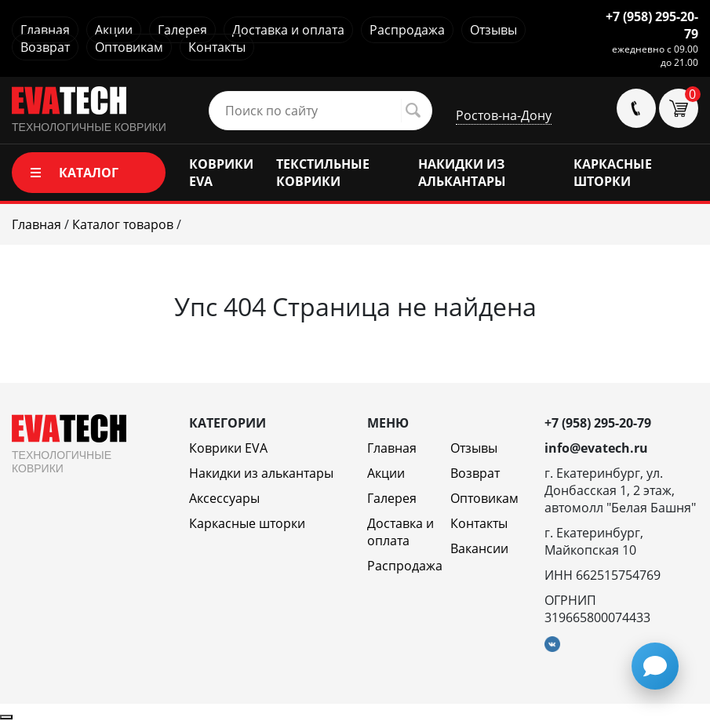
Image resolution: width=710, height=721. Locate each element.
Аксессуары (224, 498)
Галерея (182, 29)
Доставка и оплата (288, 29)
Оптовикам (129, 47)
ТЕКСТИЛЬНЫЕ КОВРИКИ (323, 172)
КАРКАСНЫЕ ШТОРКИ (612, 172)
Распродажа (407, 29)
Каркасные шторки (247, 523)
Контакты (217, 47)
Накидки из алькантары (261, 473)
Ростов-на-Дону (504, 115)
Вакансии (479, 548)
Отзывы (493, 29)
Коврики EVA (228, 448)
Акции (114, 29)
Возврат (45, 47)
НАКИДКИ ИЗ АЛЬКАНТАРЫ (462, 172)
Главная (45, 29)
